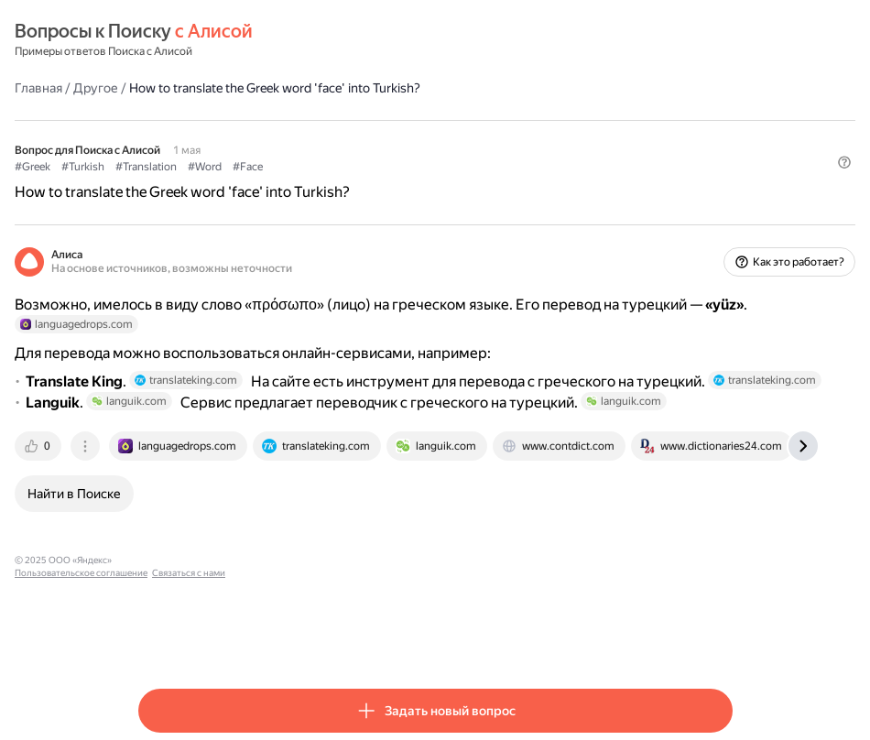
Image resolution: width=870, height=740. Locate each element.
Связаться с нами (417, 615)
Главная (162, 87)
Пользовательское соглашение (310, 615)
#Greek (156, 165)
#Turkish (206, 165)
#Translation (269, 165)
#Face (371, 165)
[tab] (163, 501)
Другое (219, 87)
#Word (328, 165)
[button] (722, 197)
